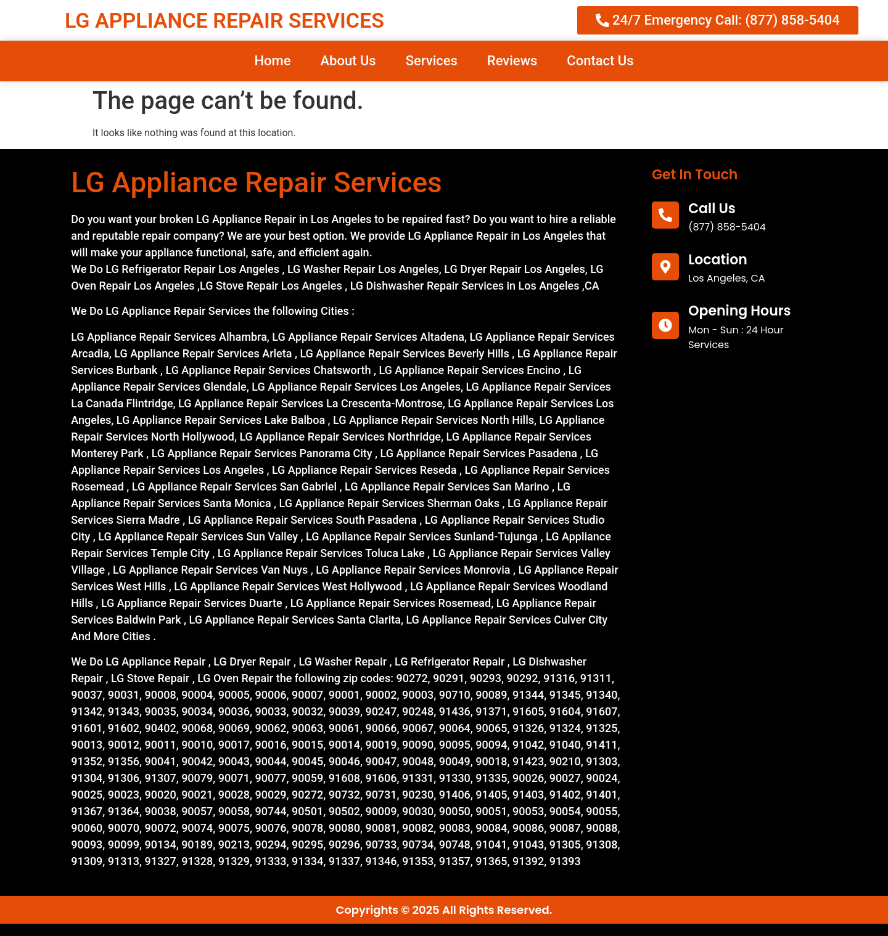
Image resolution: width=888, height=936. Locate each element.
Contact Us (600, 60)
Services (432, 60)
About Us (348, 60)
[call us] (665, 215)
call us (712, 208)
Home (272, 60)
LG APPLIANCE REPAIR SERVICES (224, 20)
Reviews (512, 60)
